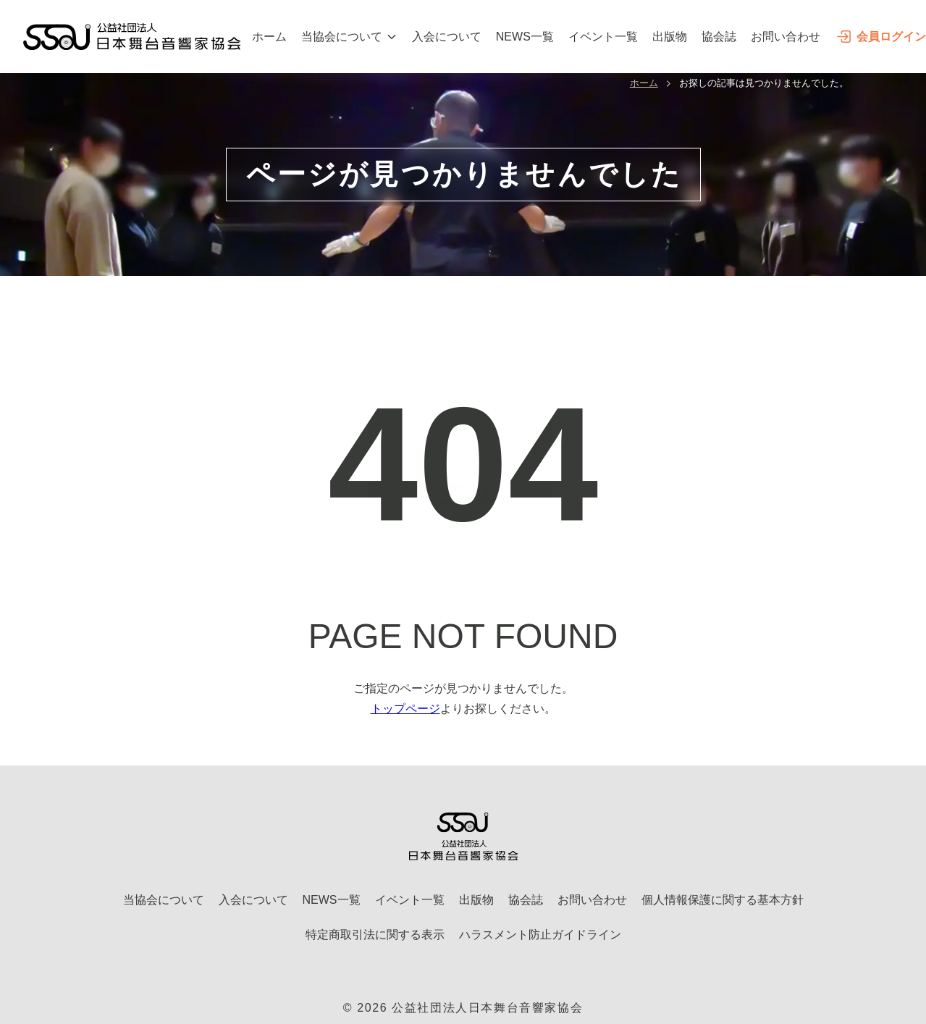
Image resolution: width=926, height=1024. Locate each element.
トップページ (405, 708)
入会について (446, 36)
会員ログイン (880, 37)
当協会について (349, 36)
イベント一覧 (603, 36)
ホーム (269, 36)
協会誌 (719, 36)
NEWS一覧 (525, 36)
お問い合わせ (785, 36)
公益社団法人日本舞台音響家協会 (487, 1008)
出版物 (669, 36)
